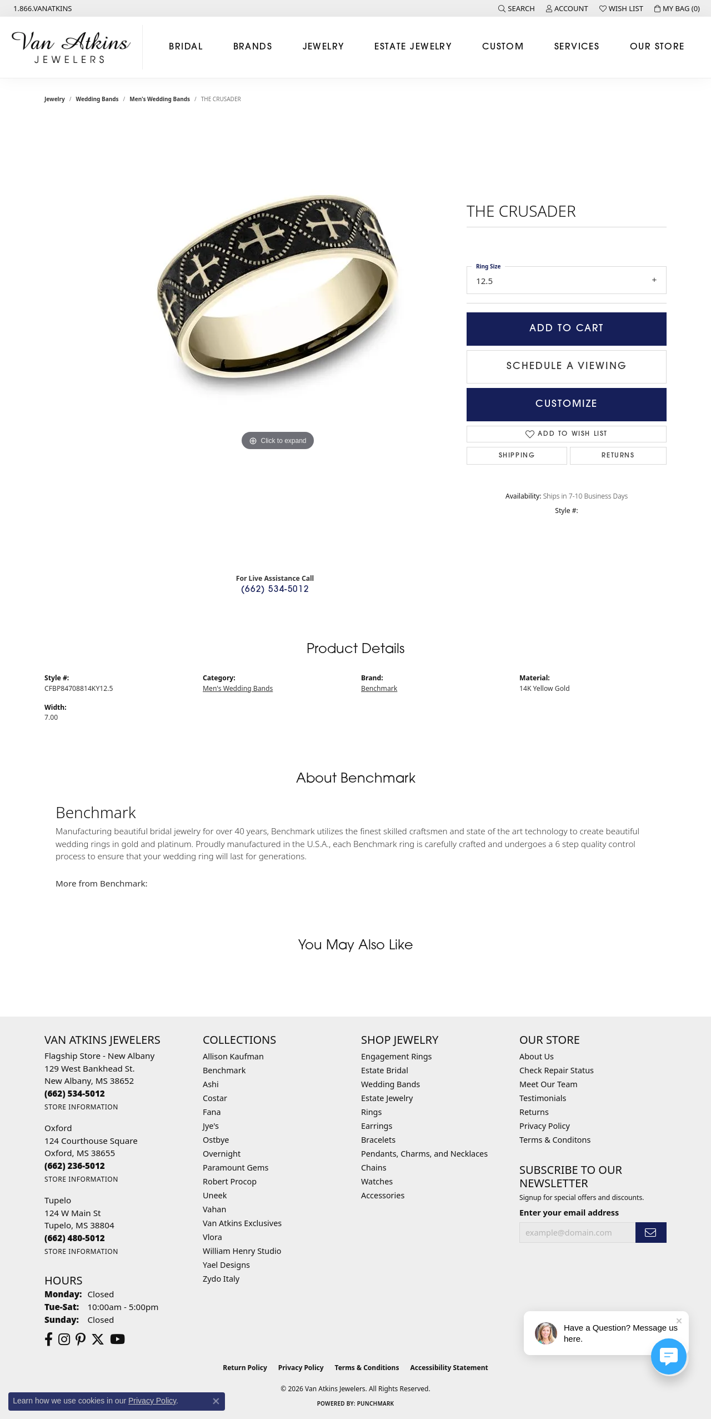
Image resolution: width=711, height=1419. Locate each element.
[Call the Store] (74, 1093)
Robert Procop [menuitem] (230, 1181)
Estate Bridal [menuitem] (384, 1070)
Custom (503, 47)
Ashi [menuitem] (211, 1084)
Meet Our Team (548, 1084)
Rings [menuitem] (371, 1112)
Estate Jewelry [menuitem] (387, 1098)
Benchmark (379, 688)
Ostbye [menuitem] (216, 1139)
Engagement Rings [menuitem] (396, 1056)
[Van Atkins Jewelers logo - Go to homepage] (74, 47)
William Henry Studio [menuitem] (242, 1251)
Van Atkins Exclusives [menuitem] (242, 1223)
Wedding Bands (97, 99)
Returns (618, 455)
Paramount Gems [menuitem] (235, 1167)
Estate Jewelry (413, 47)
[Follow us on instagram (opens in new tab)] (64, 1339)
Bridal (186, 47)
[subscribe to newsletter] (651, 1232)
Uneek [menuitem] (215, 1195)
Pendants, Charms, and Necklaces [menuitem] (424, 1153)
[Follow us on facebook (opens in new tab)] (48, 1339)
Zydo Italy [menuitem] (221, 1278)
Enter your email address (569, 1212)
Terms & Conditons (554, 1139)
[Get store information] (81, 1107)
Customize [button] (566, 404)
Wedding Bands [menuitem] (390, 1084)
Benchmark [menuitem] (224, 1070)
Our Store (657, 47)
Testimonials (542, 1098)
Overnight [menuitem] (222, 1153)
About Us (536, 1056)
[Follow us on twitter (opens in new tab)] (97, 1339)
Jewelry (323, 47)
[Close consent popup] (216, 1401)
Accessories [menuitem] (382, 1195)
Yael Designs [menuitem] (226, 1264)
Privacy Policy (544, 1126)
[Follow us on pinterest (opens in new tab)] (81, 1339)
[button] (516, 8)
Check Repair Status (556, 1070)
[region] (277, 342)
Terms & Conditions (367, 1367)
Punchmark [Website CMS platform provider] (375, 1403)
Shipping (517, 455)
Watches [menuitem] (377, 1181)
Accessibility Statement (449, 1367)
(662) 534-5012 (275, 590)
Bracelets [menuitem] (378, 1139)
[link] (41, 8)
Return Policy (245, 1367)
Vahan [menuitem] (214, 1209)
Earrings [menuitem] (376, 1126)
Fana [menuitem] (212, 1112)
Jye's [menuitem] (211, 1126)
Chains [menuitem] (374, 1167)
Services (577, 47)
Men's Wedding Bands (159, 99)
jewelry (54, 99)
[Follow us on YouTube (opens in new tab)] (117, 1339)
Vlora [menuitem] (212, 1237)
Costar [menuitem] (215, 1098)
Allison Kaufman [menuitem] (233, 1056)
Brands (253, 47)
